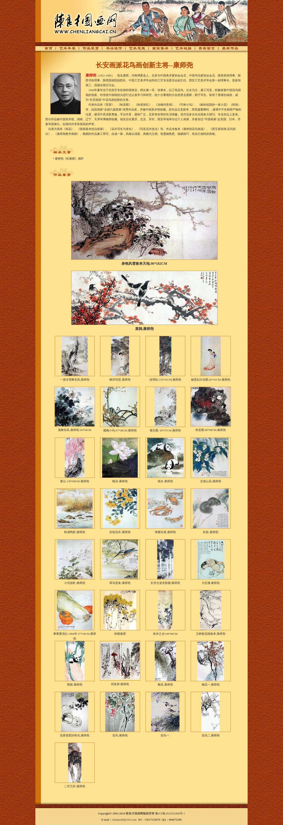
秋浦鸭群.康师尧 (74, 532)
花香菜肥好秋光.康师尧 (74, 735)
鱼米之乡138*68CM (165, 633)
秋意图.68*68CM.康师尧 (210, 430)
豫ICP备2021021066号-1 (170, 813)
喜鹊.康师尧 (144, 329)
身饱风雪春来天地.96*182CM (144, 263)
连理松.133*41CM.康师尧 (165, 379)
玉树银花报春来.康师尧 (210, 633)
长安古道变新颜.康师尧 (165, 583)
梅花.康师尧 (165, 684)
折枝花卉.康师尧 (119, 532)
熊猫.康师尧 (74, 684)
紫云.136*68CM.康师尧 (74, 481)
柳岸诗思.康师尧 (119, 379)
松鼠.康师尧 (210, 532)
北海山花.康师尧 (210, 481)
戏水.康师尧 (165, 481)
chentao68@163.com (124, 819)
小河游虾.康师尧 (74, 583)
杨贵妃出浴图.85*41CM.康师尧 (210, 379)
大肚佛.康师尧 (211, 583)
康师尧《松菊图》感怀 (69, 158)
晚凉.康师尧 (119, 481)
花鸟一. (165, 735)
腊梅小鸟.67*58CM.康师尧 (119, 430)
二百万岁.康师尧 (74, 786)
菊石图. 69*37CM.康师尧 (165, 430)
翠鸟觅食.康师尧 (119, 583)
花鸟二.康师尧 (211, 735)
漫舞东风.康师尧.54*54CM (74, 430)
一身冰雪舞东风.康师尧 (74, 379)
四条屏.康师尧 (120, 684)
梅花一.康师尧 (211, 684)
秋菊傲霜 (120, 633)
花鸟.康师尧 (119, 735)
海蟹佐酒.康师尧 (165, 532)
